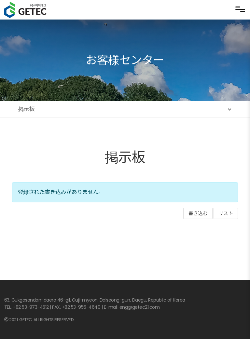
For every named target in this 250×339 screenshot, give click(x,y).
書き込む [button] (197, 213)
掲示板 (125, 157)
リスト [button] (226, 213)
